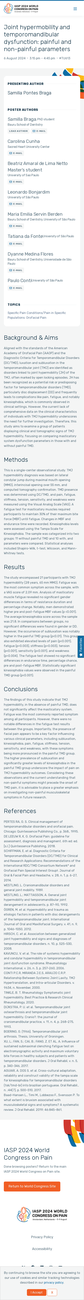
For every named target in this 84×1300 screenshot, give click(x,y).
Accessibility (42, 1249)
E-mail (41, 131)
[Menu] (75, 8)
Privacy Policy (42, 1237)
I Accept (37, 1292)
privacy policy (53, 1282)
